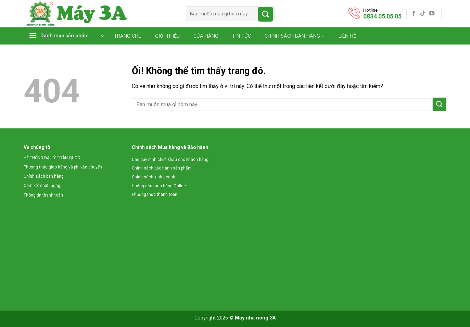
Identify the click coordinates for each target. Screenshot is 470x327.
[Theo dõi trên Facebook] (414, 14)
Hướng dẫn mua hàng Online (159, 186)
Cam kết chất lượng (42, 185)
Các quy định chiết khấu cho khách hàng (170, 159)
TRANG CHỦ (127, 36)
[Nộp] (265, 14)
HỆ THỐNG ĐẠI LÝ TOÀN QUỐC (52, 157)
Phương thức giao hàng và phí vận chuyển (63, 167)
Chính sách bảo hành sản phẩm (162, 168)
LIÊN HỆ (347, 36)
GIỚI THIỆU (167, 36)
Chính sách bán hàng (44, 176)
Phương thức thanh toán (154, 194)
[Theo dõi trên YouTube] (431, 14)
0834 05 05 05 (382, 16)
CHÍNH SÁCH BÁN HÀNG (295, 36)
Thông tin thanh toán (43, 195)
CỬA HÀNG (205, 36)
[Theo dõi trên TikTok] (422, 14)
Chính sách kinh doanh (153, 177)
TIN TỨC (241, 36)
